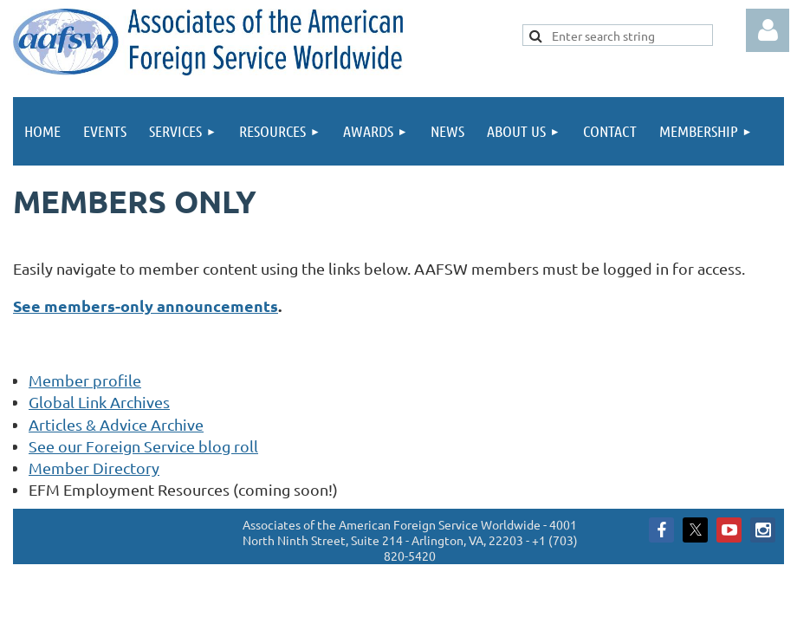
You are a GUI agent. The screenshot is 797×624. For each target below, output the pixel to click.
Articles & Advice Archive (116, 424)
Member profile (85, 380)
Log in (767, 30)
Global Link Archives (99, 402)
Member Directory (94, 467)
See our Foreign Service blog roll (143, 446)
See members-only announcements (145, 305)
